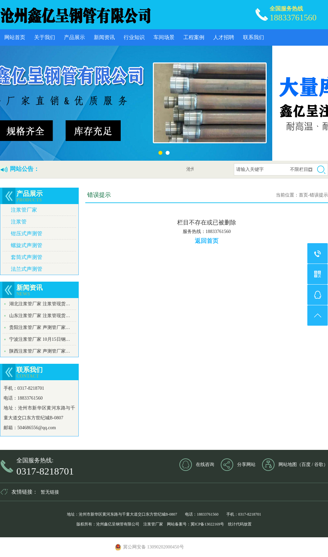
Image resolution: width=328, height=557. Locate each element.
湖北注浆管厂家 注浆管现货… (39, 303)
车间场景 (164, 37)
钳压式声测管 (26, 233)
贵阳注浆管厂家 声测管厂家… (39, 327)
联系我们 (253, 37)
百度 (306, 464)
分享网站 (246, 464)
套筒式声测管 (26, 257)
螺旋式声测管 (26, 245)
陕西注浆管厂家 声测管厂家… (39, 351)
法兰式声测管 (26, 269)
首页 (303, 195)
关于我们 (44, 37)
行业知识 (134, 37)
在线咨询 (205, 464)
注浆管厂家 (24, 210)
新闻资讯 (104, 37)
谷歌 (318, 464)
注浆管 (19, 221)
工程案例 (193, 37)
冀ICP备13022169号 (207, 524)
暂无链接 (50, 492)
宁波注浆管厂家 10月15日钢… (39, 339)
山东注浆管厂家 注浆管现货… (39, 315)
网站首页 (14, 37)
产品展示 (74, 37)
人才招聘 (223, 37)
